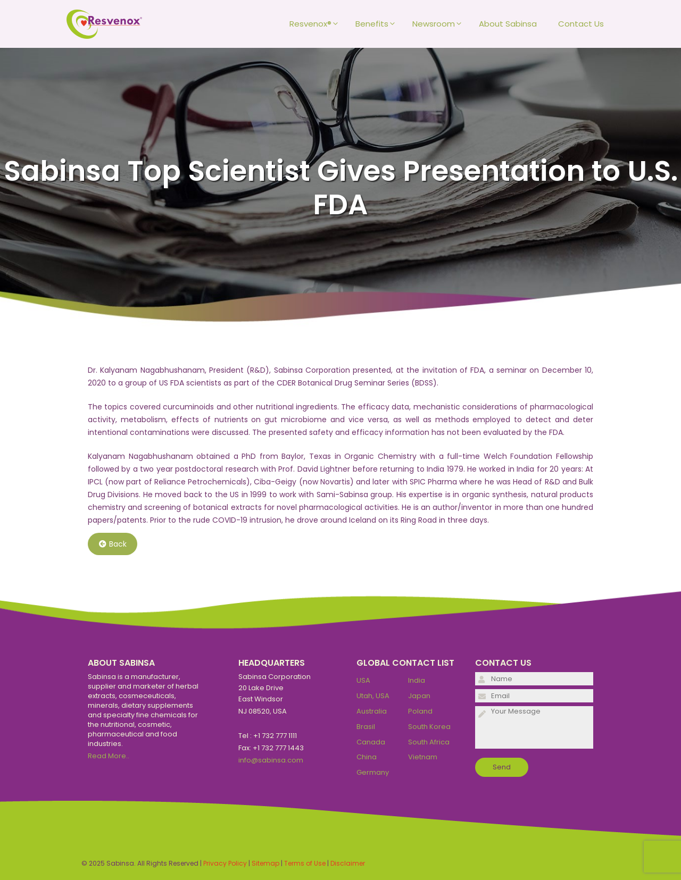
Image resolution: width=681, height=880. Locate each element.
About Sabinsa (508, 23)
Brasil (365, 727)
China (366, 757)
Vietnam (422, 757)
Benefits (378, 24)
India (416, 680)
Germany (372, 772)
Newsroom (440, 24)
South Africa (429, 742)
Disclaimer (347, 863)
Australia (371, 711)
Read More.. (108, 756)
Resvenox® (317, 24)
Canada (370, 742)
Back (113, 544)
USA (363, 680)
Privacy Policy (225, 863)
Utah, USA (372, 696)
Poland (420, 711)
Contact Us (581, 23)
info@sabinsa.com (270, 760)
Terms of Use (305, 863)
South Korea (429, 727)
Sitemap (265, 863)
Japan (419, 696)
